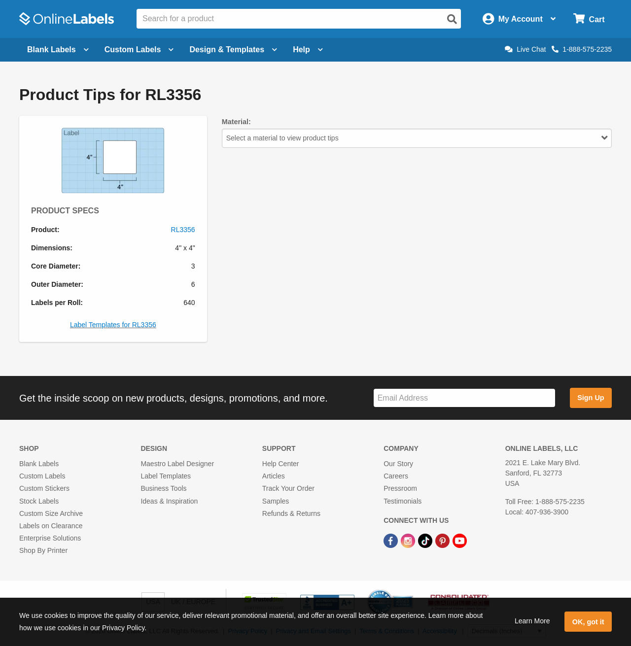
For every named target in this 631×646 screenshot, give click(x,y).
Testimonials (402, 501)
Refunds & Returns (291, 513)
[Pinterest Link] (443, 540)
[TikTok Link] (426, 540)
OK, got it (588, 622)
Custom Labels (42, 476)
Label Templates (165, 476)
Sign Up (590, 398)
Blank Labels (39, 464)
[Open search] (452, 19)
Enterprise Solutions (50, 538)
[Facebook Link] (392, 540)
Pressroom (400, 488)
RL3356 (183, 230)
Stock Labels (39, 501)
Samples (275, 501)
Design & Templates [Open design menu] (233, 49)
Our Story (398, 464)
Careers (396, 476)
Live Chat (525, 49)
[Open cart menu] (589, 19)
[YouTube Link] (460, 540)
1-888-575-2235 (582, 49)
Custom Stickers (44, 488)
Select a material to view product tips (416, 138)
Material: (236, 122)
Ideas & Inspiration (169, 501)
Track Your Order (288, 488)
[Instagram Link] (409, 540)
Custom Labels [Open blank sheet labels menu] (139, 49)
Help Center (280, 464)
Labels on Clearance (50, 526)
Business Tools (163, 488)
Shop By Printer (43, 550)
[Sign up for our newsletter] (464, 398)
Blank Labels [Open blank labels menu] (58, 49)
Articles (273, 476)
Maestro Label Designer (177, 464)
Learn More (532, 621)
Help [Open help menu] (308, 49)
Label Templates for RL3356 (113, 325)
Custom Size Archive (51, 513)
